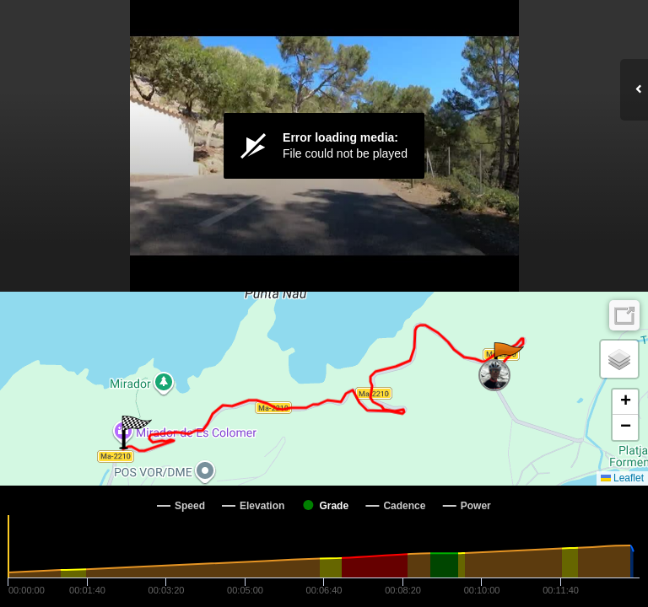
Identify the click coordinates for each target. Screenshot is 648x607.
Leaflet (622, 478)
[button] (507, 359)
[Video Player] (324, 146)
